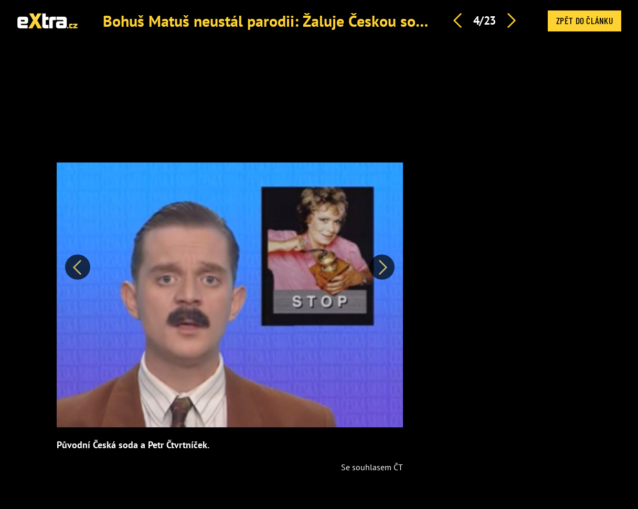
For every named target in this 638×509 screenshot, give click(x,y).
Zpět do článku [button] (584, 20)
